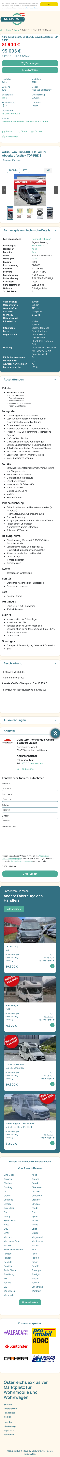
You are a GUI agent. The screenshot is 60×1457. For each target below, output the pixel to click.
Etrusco (36, 1203)
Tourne (7, 1282)
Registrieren (9, 1430)
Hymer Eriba (10, 1220)
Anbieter (9, 731)
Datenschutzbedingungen (21, 861)
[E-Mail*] (30, 820)
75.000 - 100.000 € (11, 113)
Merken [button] (9, 131)
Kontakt (7, 1417)
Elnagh (7, 1203)
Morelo (35, 1245)
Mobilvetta (37, 1241)
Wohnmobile (38, 245)
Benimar (8, 1179)
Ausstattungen (14, 379)
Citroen (36, 1191)
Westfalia (36, 1290)
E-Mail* (5, 815)
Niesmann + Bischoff (14, 1249)
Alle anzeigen (14, 909)
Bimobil (35, 1179)
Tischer (35, 1278)
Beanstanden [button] (12, 136)
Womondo (9, 1295)
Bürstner (8, 1183)
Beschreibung (13, 663)
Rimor (35, 1261)
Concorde (37, 1195)
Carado (35, 1183)
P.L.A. (34, 1249)
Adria (34, 248)
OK (49, 4)
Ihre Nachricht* (9, 826)
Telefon (5, 805)
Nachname (7, 794)
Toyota (35, 1282)
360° (24, 170)
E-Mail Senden (30, 873)
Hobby (7, 1216)
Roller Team (10, 1270)
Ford (34, 1212)
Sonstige (36, 1270)
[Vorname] (30, 788)
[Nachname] (30, 799)
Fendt (35, 1208)
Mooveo (8, 1245)
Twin (34, 252)
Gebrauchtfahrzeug (41, 239)
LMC (6, 1228)
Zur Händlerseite (25, 768)
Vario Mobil (37, 1286)
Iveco (6, 1224)
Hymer (35, 1216)
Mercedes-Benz (12, 1241)
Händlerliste (9, 1412)
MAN (6, 1232)
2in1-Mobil (9, 1174)
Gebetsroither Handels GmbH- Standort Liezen (25, 121)
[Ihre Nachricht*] (30, 840)
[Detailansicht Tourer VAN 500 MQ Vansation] (30, 1063)
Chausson (37, 1187)
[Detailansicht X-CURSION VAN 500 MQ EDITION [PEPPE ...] (30, 1122)
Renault (8, 1261)
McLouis (8, 1237)
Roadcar (8, 1266)
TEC (6, 1278)
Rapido (35, 1257)
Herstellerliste (10, 1408)
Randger (8, 1257)
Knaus (35, 1224)
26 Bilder (13, 170)
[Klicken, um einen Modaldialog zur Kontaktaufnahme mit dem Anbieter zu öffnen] (30, 70)
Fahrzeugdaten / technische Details (27, 230)
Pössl (34, 1253)
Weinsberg (9, 1290)
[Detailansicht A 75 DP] (30, 1004)
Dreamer (36, 1199)
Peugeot (8, 1253)
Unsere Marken (30, 1302)
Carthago (8, 1187)
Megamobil (37, 1237)
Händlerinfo (9, 1434)
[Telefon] (30, 809)
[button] (4, 190)
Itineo (35, 1220)
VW (5, 1286)
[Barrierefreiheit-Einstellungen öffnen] (55, 733)
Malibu (35, 1232)
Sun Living (9, 1274)
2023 (34, 258)
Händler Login (10, 1426)
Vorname (6, 783)
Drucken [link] (38, 131)
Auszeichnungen (15, 720)
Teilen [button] (24, 131)
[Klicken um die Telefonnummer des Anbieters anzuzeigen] (30, 63)
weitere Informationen (31, 8)
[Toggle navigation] (56, 19)
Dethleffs (8, 1199)
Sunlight (36, 1274)
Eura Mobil (9, 1208)
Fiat (5, 1212)
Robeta (35, 1266)
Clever (7, 1195)
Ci (5, 1191)
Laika (34, 1228)
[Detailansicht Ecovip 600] (30, 945)
